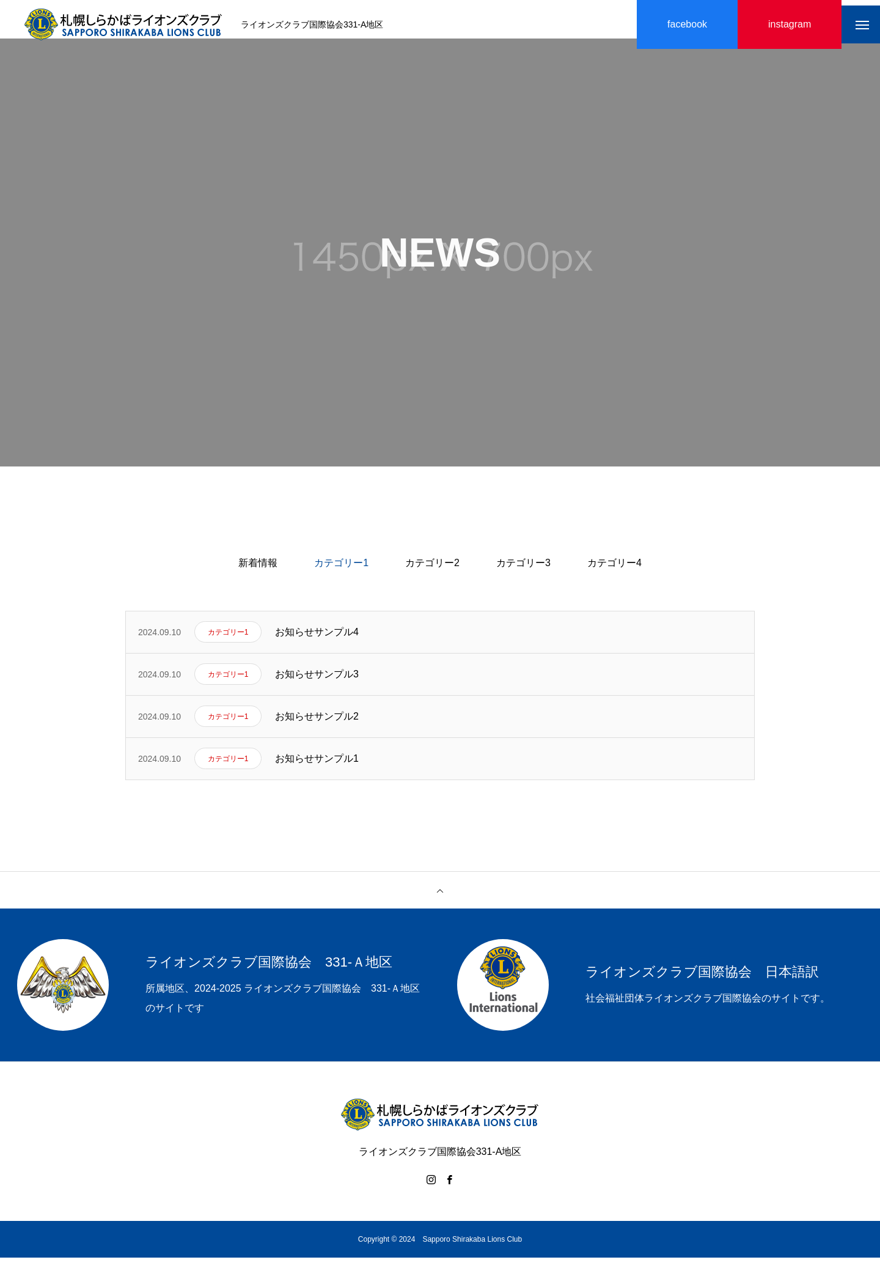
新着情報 (257, 573)
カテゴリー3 (523, 573)
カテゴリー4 (614, 573)
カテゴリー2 (432, 573)
